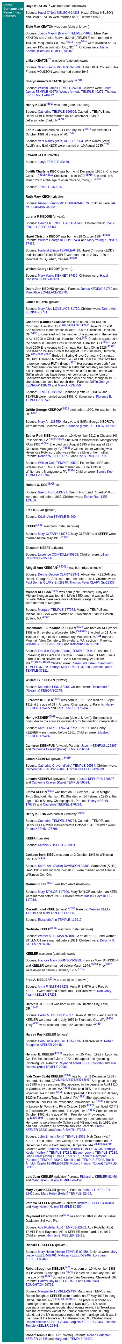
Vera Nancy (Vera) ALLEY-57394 (60, 141)
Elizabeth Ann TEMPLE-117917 (60, 920)
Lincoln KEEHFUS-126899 (85, 769)
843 (33, 354)
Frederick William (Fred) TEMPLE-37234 (75, 1149)
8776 (88, 128)
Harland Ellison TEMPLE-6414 (59, 250)
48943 (48, 1276)
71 (48, 4)
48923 (47, 354)
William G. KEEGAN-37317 (44, 644)
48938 (59, 1092)
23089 (39, 525)
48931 (50, 883)
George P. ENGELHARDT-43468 (60, 223)
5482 (63, 325)
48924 (52, 438)
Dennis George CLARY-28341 (58, 574)
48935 (71, 1079)
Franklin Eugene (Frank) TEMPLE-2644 (65, 651)
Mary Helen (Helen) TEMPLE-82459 (57, 1180)
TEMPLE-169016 (50, 187)
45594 (94, 964)
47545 (81, 969)
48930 (50, 790)
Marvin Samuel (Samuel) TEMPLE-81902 (68, 49)
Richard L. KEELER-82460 (98, 1176)
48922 (85, 325)
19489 (97, 1023)
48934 (63, 1079)
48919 (49, 174)
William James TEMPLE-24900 (59, 88)
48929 (56, 699)
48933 (58, 1053)
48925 (60, 438)
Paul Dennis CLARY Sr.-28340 (47, 582)
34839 (67, 757)
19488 (34, 1007)
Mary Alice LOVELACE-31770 (46, 292)
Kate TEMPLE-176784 (72, 708)
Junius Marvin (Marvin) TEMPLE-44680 (65, 33)
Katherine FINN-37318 (85, 644)
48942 (69, 1271)
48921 (77, 325)
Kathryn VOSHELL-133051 (56, 845)
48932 (53, 928)
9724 (73, 362)
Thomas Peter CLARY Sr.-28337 (91, 582)
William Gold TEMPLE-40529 (58, 463)
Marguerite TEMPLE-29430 (57, 1291)
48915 (69, 41)
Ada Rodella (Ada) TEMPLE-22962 (62, 1227)
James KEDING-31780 (96, 289)
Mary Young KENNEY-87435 (57, 275)
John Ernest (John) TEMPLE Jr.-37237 (52, 1156)
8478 (67, 1267)
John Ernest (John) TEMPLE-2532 (61, 1136)
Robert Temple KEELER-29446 (47, 1322)
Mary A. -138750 (69, 385)
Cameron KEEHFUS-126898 (45, 769)
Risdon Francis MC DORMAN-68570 (63, 203)
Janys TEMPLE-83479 (53, 162)
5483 (70, 325)
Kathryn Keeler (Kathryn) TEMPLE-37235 (70, 1150)
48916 (79, 80)
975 (76, 46)
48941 (109, 1144)
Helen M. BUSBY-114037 (55, 1015)
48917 (49, 103)
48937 (87, 1079)
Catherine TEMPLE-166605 (57, 111)
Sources (9, 16)
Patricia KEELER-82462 (74, 1255)
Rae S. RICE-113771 (92, 456)
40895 (83, 631)
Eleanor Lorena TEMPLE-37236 (95, 1152)
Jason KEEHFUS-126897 (99, 746)
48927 (55, 591)
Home (7, 5)
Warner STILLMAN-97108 (56, 936)
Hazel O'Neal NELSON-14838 (58, 13)
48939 (90, 1105)
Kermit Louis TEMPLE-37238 (84, 1160)
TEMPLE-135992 (50, 392)
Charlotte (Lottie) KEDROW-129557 (91, 426)
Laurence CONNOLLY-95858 (58, 554)
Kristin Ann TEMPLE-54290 (57, 517)
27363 (41, 858)
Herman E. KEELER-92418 (65, 1235)
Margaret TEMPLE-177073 (56, 610)
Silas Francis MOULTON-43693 (59, 67)
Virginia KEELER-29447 (87, 1322)
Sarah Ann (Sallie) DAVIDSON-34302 (63, 866)
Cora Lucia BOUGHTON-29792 (59, 1041)
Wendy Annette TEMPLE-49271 (82, 92)
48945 (72, 1299)
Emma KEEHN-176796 (42, 829)
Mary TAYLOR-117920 (53, 892)
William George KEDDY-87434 (59, 240)
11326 (67, 1075)
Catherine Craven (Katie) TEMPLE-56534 (60, 749)
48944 (64, 1299)
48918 (41, 174)
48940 (91, 1109)
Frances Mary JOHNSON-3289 (59, 960)
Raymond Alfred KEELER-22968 (81, 1063)
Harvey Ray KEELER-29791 (57, 1281)
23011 (64, 566)
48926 (66, 447)
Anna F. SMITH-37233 (53, 986)
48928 (79, 627)
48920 (106, 235)
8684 (66, 1215)
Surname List (13, 9)
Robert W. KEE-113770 (54, 456)
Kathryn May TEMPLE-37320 (69, 667)
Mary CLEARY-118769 (53, 534)
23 (49, 59)
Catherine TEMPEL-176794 (62, 804)
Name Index (12, 12)
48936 (79, 1079)
